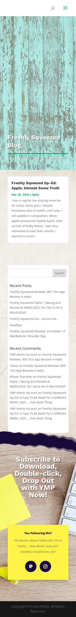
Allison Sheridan (21, 377)
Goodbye (16, 325)
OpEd (35, 194)
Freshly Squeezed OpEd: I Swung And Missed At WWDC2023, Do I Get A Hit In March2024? (36, 307)
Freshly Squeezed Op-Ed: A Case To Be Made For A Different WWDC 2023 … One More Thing (38, 397)
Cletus (14, 366)
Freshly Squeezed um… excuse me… (34, 319)
